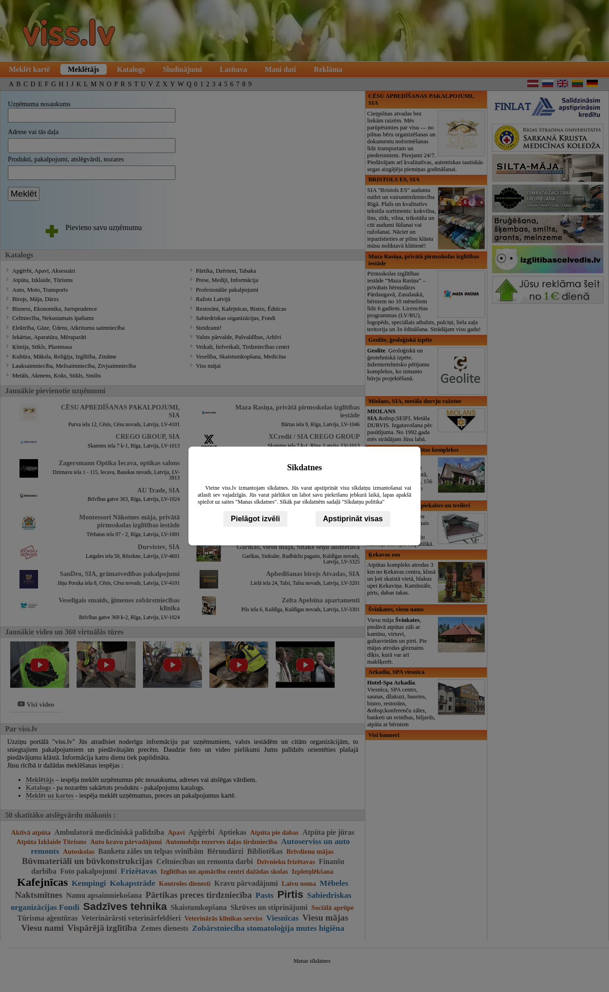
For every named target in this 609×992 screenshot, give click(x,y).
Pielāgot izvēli (255, 519)
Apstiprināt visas (353, 519)
